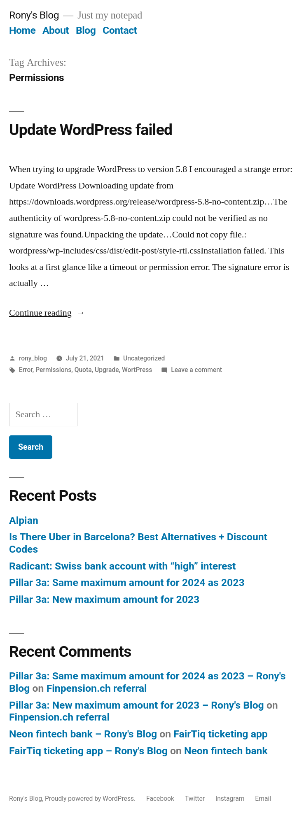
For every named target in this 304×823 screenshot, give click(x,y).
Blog (86, 30)
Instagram (230, 798)
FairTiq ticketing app (220, 734)
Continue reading (47, 313)
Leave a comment (196, 370)
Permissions (53, 370)
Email (263, 798)
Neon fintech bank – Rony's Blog (83, 734)
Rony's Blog (34, 15)
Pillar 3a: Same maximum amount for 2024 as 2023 (127, 582)
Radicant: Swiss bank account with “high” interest (122, 566)
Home (22, 30)
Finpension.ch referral (97, 688)
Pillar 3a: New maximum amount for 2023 (104, 599)
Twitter (195, 798)
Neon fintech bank (226, 751)
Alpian (23, 520)
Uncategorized (144, 358)
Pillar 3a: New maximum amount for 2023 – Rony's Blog (136, 705)
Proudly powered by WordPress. (91, 798)
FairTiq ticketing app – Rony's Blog (88, 751)
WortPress (137, 370)
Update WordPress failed (90, 130)
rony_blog (33, 358)
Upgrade (107, 370)
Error (26, 370)
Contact (120, 30)
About (55, 30)
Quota (83, 370)
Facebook (160, 798)
